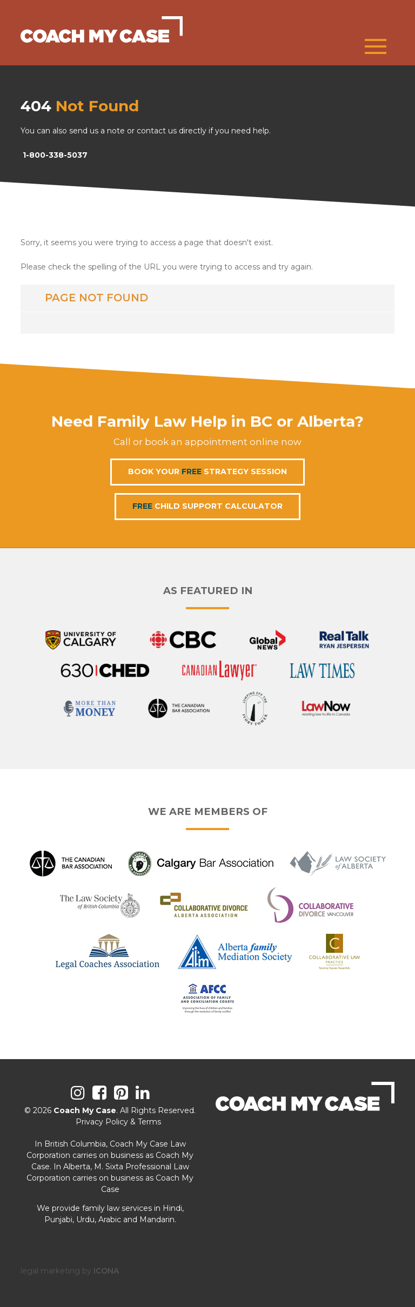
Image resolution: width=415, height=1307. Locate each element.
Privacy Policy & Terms (118, 1122)
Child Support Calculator (207, 506)
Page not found (96, 297)
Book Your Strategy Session (207, 471)
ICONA (106, 1271)
